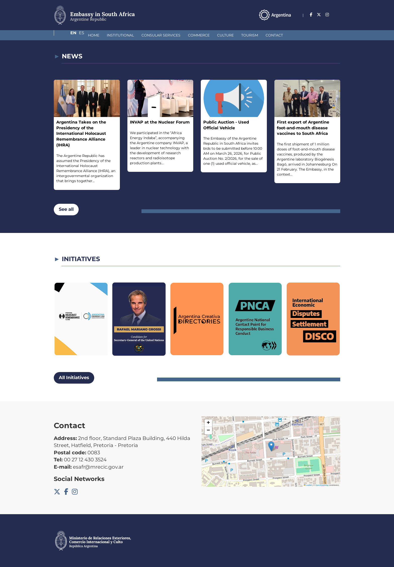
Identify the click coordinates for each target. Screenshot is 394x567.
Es (337, 14)
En (327, 14)
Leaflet (308, 485)
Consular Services (134, 35)
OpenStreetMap (322, 485)
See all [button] (66, 209)
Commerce (172, 35)
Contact (247, 35)
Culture (198, 35)
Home (67, 35)
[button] (271, 446)
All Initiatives (74, 377)
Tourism (223, 35)
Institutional (93, 35)
